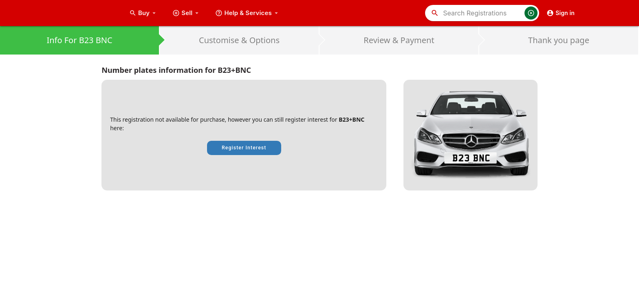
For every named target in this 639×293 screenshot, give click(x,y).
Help (247, 13)
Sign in (560, 13)
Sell (186, 13)
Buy (143, 13)
